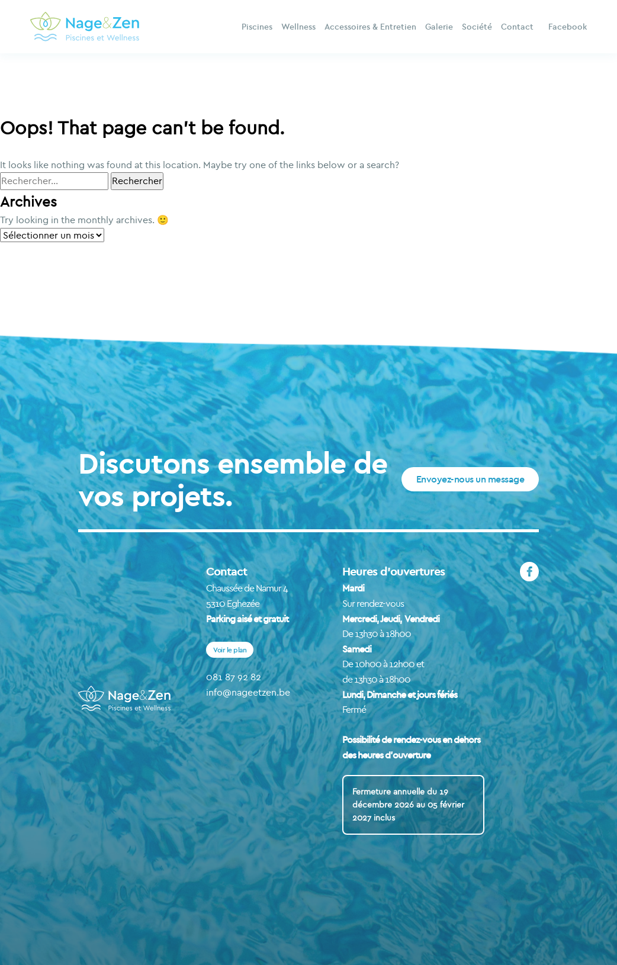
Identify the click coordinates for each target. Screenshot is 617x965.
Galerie (439, 26)
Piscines (257, 26)
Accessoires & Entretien (370, 26)
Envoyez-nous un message (470, 479)
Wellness (298, 26)
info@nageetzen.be (248, 692)
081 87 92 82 (233, 677)
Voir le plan (229, 649)
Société (477, 26)
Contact (517, 26)
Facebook (567, 26)
